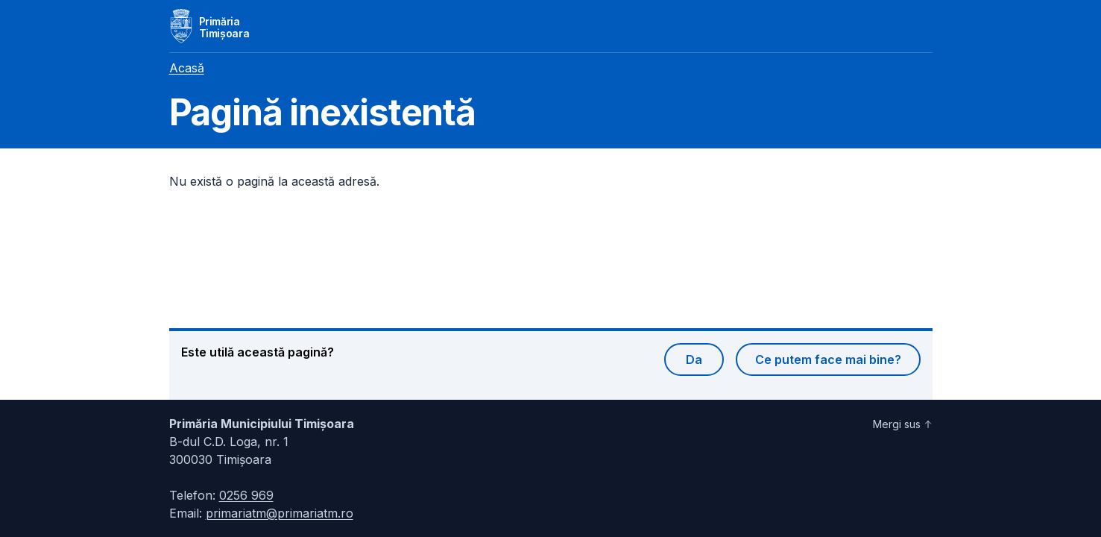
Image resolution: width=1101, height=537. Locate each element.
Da (694, 359)
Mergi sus (903, 424)
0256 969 (246, 495)
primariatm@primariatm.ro (279, 513)
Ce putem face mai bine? (828, 359)
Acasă (186, 67)
